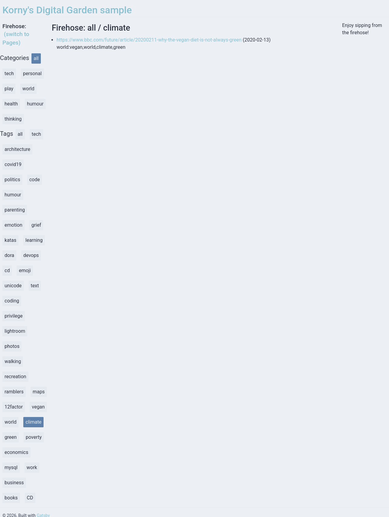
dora (9, 255)
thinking (13, 119)
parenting (15, 210)
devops (31, 255)
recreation (15, 376)
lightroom (15, 331)
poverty (34, 437)
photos (12, 346)
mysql (11, 467)
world (28, 89)
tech (9, 73)
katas (10, 240)
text (35, 286)
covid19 (13, 164)
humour (35, 104)
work (32, 467)
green (11, 437)
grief (36, 225)
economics (16, 452)
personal (32, 73)
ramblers (14, 392)
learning (34, 240)
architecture (17, 149)
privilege (14, 316)
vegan (38, 407)
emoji (25, 270)
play (9, 89)
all (36, 58)
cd (7, 270)
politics (12, 179)
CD (30, 498)
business (14, 482)
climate (33, 422)
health (11, 104)
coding (12, 301)
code (34, 179)
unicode (13, 286)
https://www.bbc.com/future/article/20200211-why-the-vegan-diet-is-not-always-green (149, 40)
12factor (14, 407)
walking (13, 361)
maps (39, 392)
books (11, 498)
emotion (13, 225)
